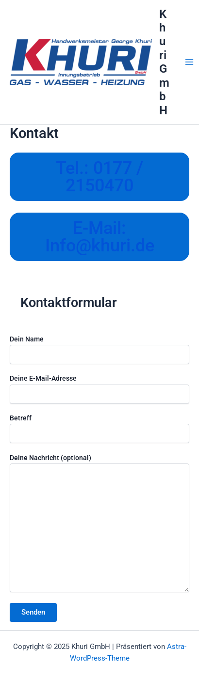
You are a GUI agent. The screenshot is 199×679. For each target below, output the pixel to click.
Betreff (99, 428)
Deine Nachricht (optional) (99, 524)
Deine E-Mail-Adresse (99, 388)
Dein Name (99, 349)
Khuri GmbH (164, 62)
